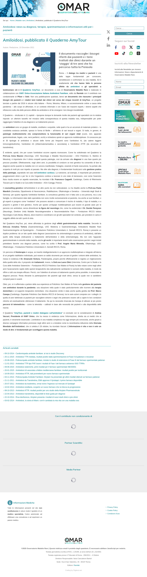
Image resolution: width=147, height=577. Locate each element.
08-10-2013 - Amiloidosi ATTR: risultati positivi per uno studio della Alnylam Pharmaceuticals (42, 390)
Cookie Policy (112, 510)
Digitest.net (77, 570)
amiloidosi (75, 87)
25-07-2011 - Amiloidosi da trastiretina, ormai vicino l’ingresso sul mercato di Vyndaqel (39, 384)
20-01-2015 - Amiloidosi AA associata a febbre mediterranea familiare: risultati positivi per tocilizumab (45, 370)
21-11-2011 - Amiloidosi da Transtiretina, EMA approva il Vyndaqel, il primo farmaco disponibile (43, 380)
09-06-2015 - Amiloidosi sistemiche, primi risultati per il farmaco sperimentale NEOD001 (40, 367)
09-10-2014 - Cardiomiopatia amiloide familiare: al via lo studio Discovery (34, 353)
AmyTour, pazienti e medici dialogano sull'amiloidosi (38, 313)
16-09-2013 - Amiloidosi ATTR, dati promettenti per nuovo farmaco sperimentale (37, 374)
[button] (108, 32)
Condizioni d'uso (113, 514)
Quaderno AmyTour (31, 90)
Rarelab (77, 565)
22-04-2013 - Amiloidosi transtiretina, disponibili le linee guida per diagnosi (34, 394)
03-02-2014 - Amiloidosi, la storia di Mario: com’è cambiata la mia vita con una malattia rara (41, 400)
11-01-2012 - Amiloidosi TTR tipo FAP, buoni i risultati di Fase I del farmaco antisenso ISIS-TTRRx (44, 364)
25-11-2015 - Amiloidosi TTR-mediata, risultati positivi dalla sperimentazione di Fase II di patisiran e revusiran (49, 357)
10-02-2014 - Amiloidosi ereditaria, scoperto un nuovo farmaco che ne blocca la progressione (42, 387)
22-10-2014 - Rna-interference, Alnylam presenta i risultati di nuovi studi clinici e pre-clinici (41, 397)
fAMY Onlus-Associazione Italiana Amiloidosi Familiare (43, 93)
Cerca (129, 33)
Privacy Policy (112, 507)
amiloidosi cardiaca (46, 173)
